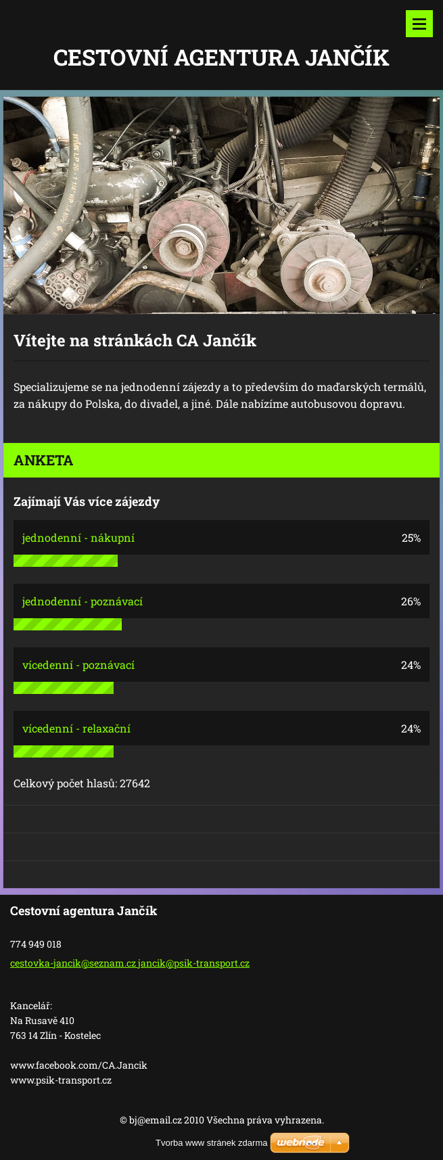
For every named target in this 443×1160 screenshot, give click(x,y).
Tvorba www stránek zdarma (211, 1143)
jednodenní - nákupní (78, 537)
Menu (419, 23)
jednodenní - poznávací (82, 601)
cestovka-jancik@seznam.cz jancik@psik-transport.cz (130, 962)
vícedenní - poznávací (78, 664)
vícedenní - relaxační (76, 728)
